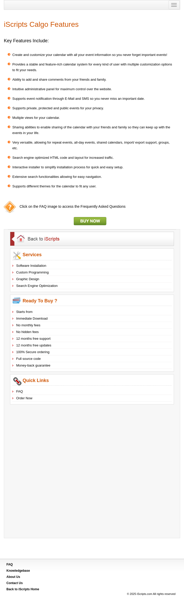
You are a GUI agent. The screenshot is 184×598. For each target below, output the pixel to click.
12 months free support (33, 338)
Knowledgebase (18, 570)
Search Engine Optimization (37, 286)
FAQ (19, 391)
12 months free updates (33, 345)
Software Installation (31, 266)
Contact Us (14, 583)
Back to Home (22, 589)
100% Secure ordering (32, 352)
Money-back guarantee (33, 365)
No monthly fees (28, 325)
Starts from (24, 312)
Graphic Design (27, 279)
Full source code (28, 359)
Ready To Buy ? (40, 300)
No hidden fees (27, 332)
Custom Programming (32, 272)
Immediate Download (32, 318)
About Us (13, 577)
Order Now (24, 398)
